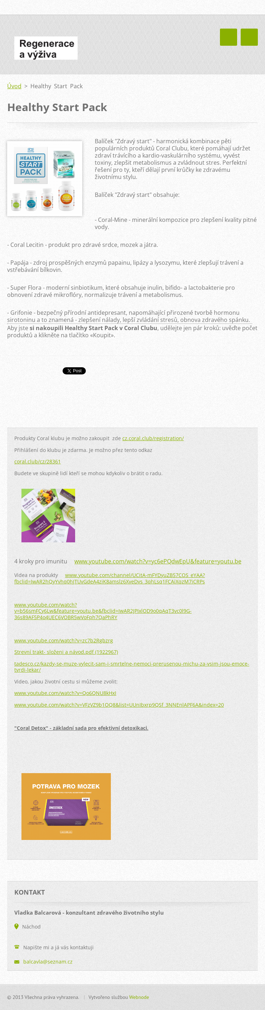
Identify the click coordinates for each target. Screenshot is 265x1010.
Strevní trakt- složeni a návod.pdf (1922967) (66, 651)
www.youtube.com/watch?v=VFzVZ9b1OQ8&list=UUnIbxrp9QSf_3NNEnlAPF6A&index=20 (119, 704)
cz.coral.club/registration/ (153, 438)
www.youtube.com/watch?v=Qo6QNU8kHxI (65, 693)
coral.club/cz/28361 (37, 461)
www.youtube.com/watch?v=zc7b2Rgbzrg (63, 640)
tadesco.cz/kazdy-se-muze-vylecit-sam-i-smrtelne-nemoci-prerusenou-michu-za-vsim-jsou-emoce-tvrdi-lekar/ (131, 666)
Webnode (139, 997)
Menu (249, 37)
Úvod (14, 86)
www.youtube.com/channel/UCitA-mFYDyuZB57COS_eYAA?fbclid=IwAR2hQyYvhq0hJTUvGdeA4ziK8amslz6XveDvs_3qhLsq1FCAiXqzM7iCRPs (109, 578)
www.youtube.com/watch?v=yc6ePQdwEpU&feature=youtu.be (157, 561)
